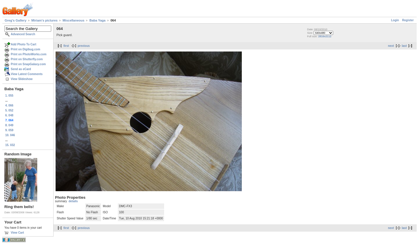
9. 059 (9, 130)
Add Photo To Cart (23, 44)
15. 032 (10, 145)
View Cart (17, 232)
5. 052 (9, 110)
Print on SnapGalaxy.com (28, 64)
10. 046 (10, 135)
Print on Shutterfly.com (27, 59)
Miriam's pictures (44, 20)
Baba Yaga (97, 20)
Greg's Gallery (15, 20)
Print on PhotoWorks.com (29, 54)
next (391, 45)
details (73, 201)
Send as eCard (21, 69)
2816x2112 (324, 36)
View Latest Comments (26, 74)
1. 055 (9, 95)
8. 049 (9, 125)
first (66, 45)
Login (395, 20)
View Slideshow (22, 79)
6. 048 (9, 115)
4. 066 (9, 105)
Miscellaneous (73, 20)
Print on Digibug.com (25, 49)
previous (84, 45)
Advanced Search (23, 34)
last (404, 45)
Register (408, 20)
